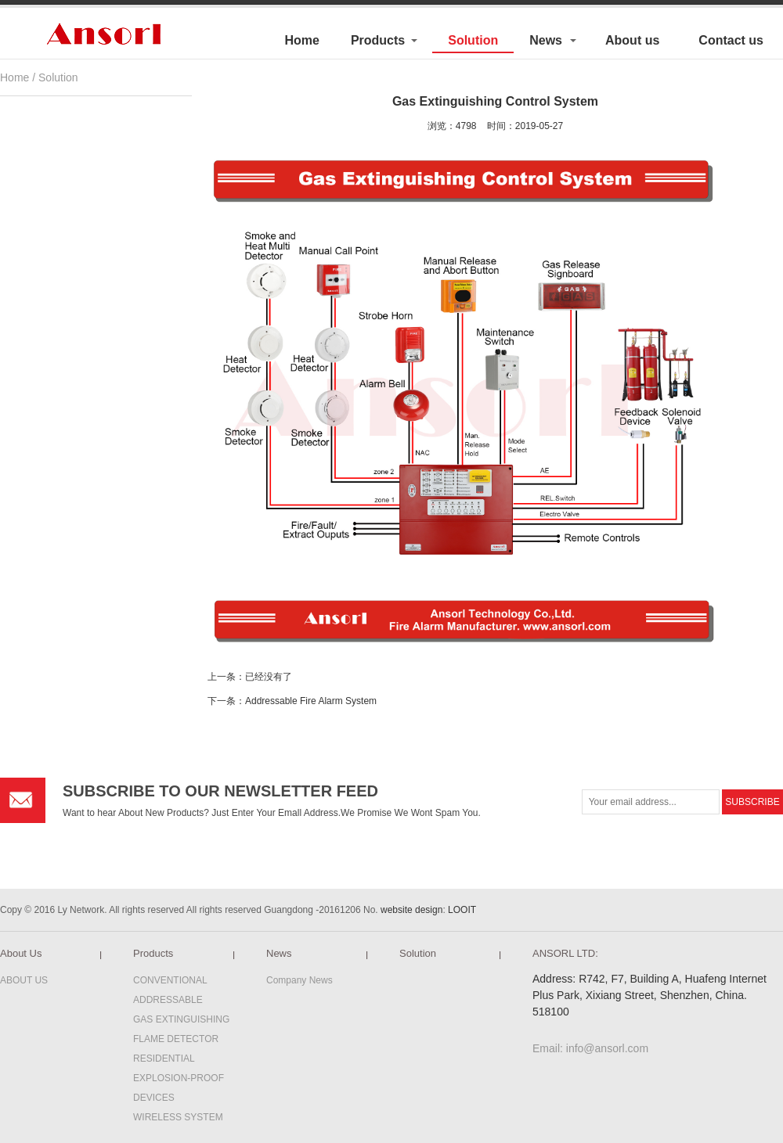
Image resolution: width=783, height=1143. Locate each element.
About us (632, 40)
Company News (299, 980)
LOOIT (462, 909)
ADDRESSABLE (168, 999)
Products (378, 40)
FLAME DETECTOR (175, 1038)
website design (411, 909)
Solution (473, 40)
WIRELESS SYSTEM (178, 1117)
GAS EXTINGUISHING (181, 1019)
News (545, 40)
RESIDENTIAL (164, 1058)
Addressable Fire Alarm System (311, 701)
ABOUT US (24, 980)
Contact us (730, 40)
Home (301, 40)
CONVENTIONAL (170, 980)
